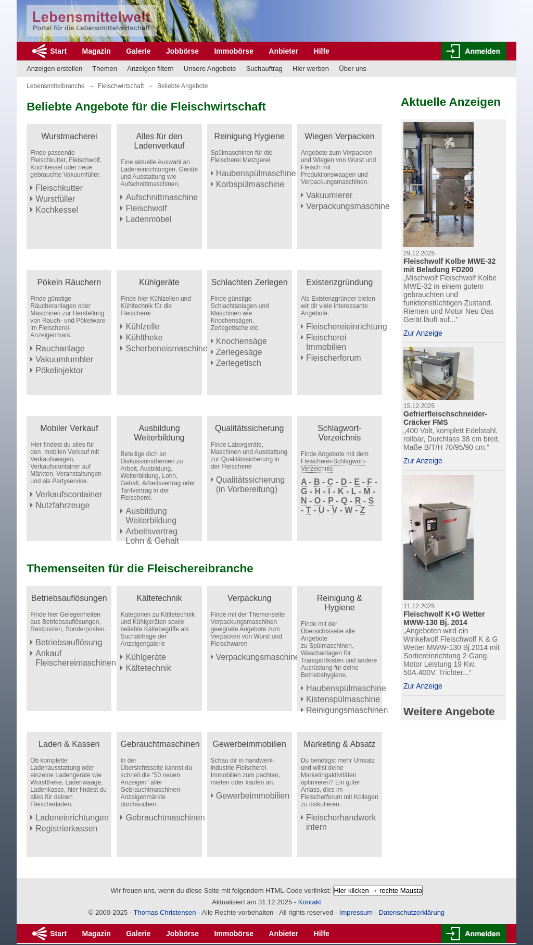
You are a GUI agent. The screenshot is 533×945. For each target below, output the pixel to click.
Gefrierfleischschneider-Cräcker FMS (445, 418)
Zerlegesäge (239, 352)
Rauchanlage (59, 348)
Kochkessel (56, 209)
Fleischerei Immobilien (326, 342)
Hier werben (311, 68)
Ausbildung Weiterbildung (150, 516)
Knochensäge (241, 341)
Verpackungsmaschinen (260, 657)
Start (58, 51)
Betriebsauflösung (68, 642)
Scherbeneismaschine (166, 348)
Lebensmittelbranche (55, 86)
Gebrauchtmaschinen (165, 817)
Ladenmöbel (148, 219)
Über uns (352, 68)
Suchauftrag (264, 68)
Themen (104, 68)
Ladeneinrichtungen (72, 817)
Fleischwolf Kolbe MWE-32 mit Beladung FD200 (449, 265)
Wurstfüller (55, 198)
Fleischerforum (333, 357)
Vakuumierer (329, 195)
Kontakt (309, 902)
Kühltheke (143, 337)
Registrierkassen (66, 828)
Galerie (138, 51)
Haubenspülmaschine (256, 173)
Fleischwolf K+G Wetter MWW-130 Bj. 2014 (444, 618)
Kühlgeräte (145, 657)
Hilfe (321, 51)
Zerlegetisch (238, 363)
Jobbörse (182, 51)
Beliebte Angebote (182, 86)
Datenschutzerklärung (412, 912)
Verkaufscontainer (68, 494)
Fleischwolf (146, 208)
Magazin (96, 51)
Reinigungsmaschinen (347, 710)
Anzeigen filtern (150, 68)
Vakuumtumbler (64, 359)
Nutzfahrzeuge (62, 505)
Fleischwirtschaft (121, 86)
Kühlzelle (142, 326)
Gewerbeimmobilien (252, 795)
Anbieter (283, 51)
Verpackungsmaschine (348, 206)
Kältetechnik (148, 668)
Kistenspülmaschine (343, 699)
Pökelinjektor (59, 370)
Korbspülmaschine (250, 184)
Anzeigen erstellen (54, 68)
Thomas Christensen (165, 912)
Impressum (356, 912)
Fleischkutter (59, 187)
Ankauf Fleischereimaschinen (75, 658)
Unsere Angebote (210, 68)
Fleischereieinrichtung (346, 326)
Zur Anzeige (422, 333)
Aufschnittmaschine (161, 197)
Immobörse (233, 51)
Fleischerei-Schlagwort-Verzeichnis (333, 465)
